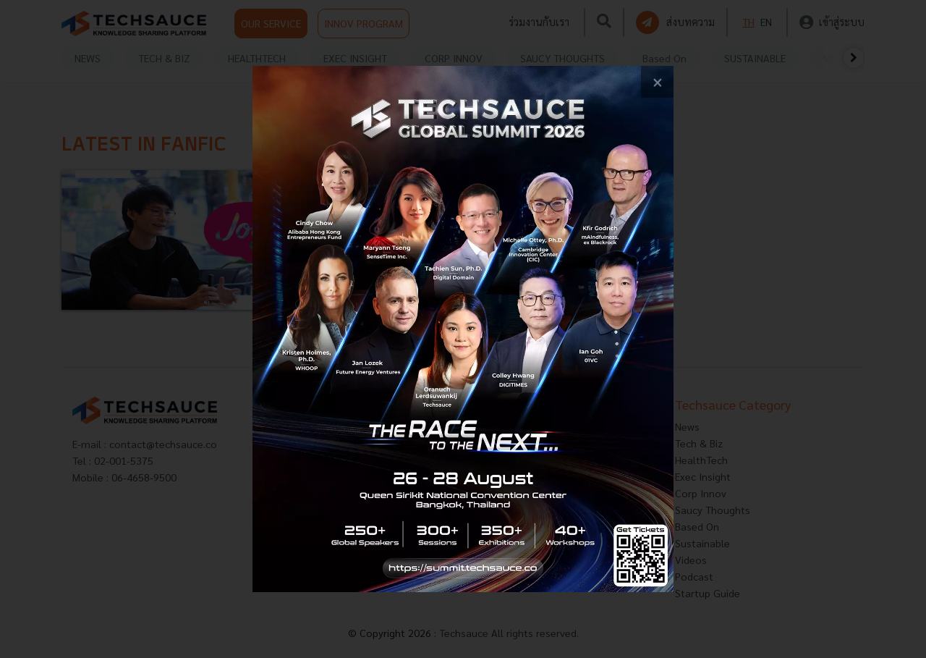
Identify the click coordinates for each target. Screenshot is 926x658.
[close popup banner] (657, 82)
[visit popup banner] (462, 329)
